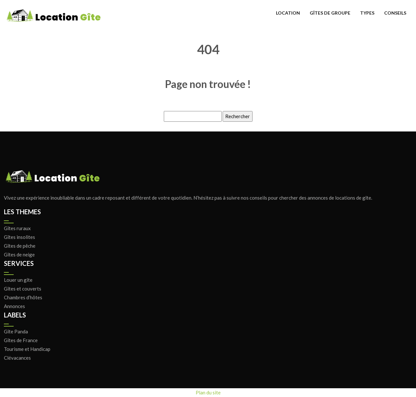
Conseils (395, 13)
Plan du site (208, 392)
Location (288, 13)
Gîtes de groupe (330, 13)
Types (367, 13)
